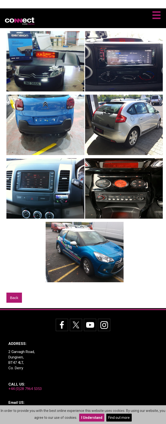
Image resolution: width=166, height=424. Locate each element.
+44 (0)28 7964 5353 (25, 389)
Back (14, 298)
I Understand (91, 418)
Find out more (119, 418)
